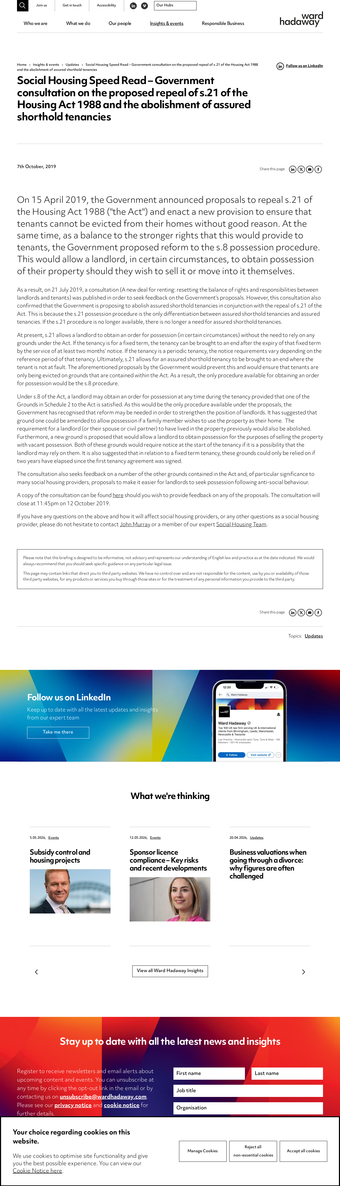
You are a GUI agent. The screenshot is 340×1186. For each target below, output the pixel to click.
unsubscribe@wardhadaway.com (103, 1097)
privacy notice (73, 1106)
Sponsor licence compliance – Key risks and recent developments (168, 861)
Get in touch (72, 5)
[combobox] (175, 6)
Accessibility (106, 5)
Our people (120, 23)
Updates (72, 65)
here (118, 495)
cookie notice (121, 1106)
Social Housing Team (241, 525)
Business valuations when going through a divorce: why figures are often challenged (268, 865)
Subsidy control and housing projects (60, 857)
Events (53, 838)
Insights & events (166, 23)
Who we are (35, 23)
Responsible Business (223, 23)
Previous (36, 972)
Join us (41, 5)
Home (22, 65)
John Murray (135, 525)
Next (303, 972)
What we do (78, 23)
